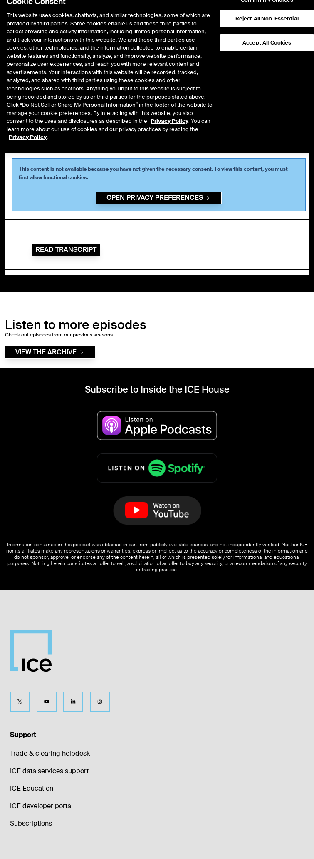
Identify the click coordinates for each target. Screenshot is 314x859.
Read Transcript (65, 249)
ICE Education (31, 788)
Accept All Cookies (266, 27)
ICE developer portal (41, 806)
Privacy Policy (169, 106)
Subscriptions (31, 823)
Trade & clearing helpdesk (50, 753)
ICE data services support (49, 771)
